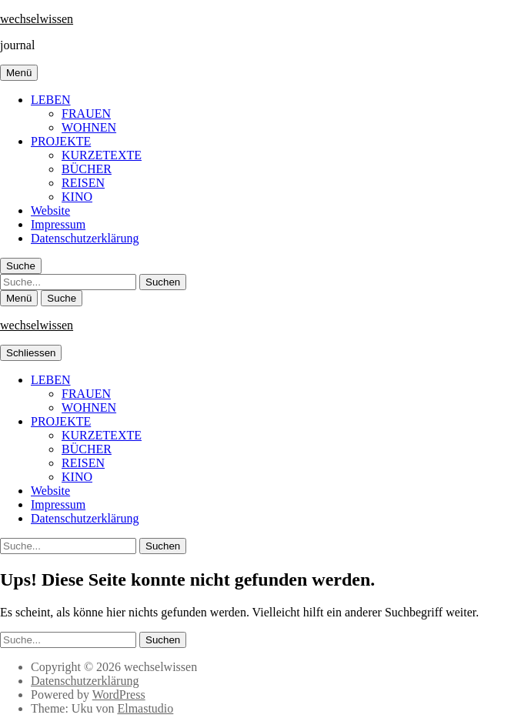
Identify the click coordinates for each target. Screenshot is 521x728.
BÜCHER (87, 168)
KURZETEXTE (102, 155)
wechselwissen (36, 18)
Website (50, 210)
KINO (77, 196)
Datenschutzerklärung (85, 238)
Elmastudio (145, 708)
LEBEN (51, 99)
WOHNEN (89, 127)
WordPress (118, 694)
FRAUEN (86, 113)
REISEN (83, 182)
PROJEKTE (61, 141)
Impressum (58, 224)
